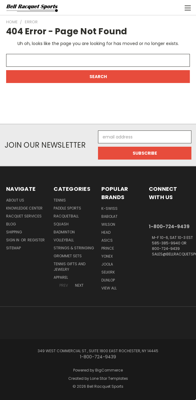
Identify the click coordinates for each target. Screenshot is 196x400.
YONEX (107, 256)
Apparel (61, 277)
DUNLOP (108, 280)
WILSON (108, 224)
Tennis (60, 200)
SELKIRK (108, 272)
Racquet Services (24, 216)
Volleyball (64, 240)
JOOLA (107, 264)
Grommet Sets (68, 255)
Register (36, 240)
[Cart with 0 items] (176, 7)
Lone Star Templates (109, 378)
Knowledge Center (24, 208)
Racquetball (66, 216)
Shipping (14, 232)
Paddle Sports (67, 208)
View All (109, 288)
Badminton (64, 232)
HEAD (106, 232)
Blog (11, 224)
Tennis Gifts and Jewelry (69, 266)
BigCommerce (109, 370)
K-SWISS (109, 208)
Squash (61, 224)
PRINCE (107, 248)
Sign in (13, 240)
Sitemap (13, 248)
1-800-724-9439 (169, 226)
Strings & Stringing (74, 248)
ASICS (107, 240)
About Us (15, 200)
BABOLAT (109, 216)
